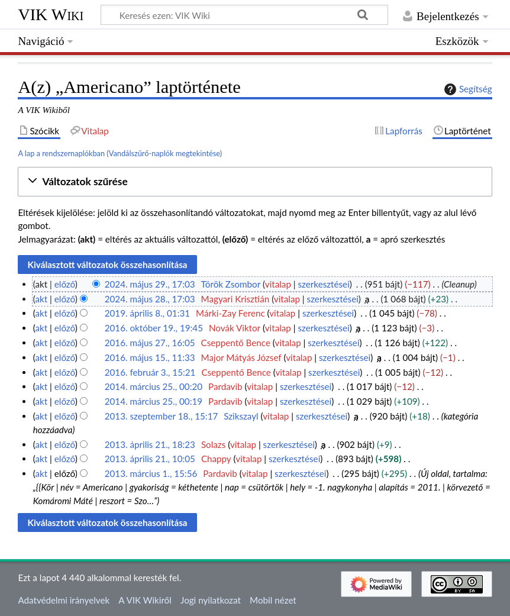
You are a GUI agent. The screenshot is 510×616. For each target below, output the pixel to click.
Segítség (466, 89)
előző (64, 284)
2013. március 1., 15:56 (151, 473)
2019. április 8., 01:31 (147, 313)
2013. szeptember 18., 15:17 (161, 416)
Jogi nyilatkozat (210, 600)
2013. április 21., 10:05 (150, 458)
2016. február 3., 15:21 (150, 372)
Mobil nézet (273, 600)
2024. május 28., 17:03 (150, 299)
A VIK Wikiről (144, 600)
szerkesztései (324, 284)
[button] (255, 182)
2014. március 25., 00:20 (153, 386)
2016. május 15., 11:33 (150, 357)
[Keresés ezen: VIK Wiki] (244, 14)
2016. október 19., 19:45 (154, 327)
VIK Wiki (50, 14)
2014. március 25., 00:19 (153, 401)
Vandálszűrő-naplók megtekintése (164, 153)
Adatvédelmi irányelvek (63, 600)
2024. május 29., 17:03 (150, 284)
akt (41, 299)
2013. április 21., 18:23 (150, 444)
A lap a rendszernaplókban (61, 153)
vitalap (278, 284)
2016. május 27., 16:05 (150, 342)
